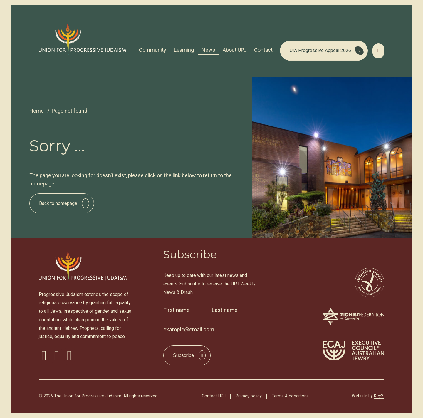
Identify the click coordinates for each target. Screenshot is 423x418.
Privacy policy (249, 396)
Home (36, 111)
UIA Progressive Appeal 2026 (320, 50)
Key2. (379, 395)
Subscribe (183, 355)
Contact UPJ (214, 396)
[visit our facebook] (44, 355)
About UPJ (234, 50)
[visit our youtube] (69, 355)
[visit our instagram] (57, 355)
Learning (184, 50)
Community (152, 50)
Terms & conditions (290, 396)
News (208, 50)
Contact (263, 50)
